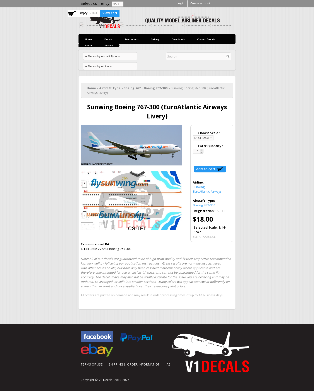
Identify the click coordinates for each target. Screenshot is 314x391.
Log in (180, 3)
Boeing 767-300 (155, 88)
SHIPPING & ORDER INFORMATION (134, 364)
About (88, 45)
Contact (108, 45)
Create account (200, 3)
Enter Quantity (210, 146)
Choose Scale (208, 133)
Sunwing (199, 187)
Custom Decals (206, 39)
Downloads (178, 39)
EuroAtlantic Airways (207, 191)
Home (88, 39)
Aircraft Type (109, 88)
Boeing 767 (132, 88)
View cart (109, 13)
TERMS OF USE (91, 364)
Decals (108, 39)
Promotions (132, 39)
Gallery (155, 39)
